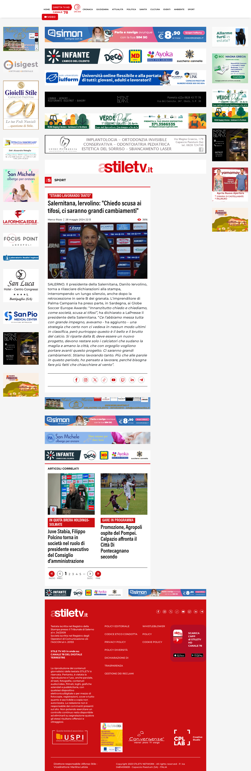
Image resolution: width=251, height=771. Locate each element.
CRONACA (88, 9)
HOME (47, 9)
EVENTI (166, 9)
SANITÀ (143, 9)
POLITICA (131, 9)
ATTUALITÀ (117, 9)
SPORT (191, 9)
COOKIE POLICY (152, 641)
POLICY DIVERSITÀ (116, 649)
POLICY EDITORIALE (117, 626)
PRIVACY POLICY (115, 641)
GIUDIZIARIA (102, 9)
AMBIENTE (179, 9)
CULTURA (155, 9)
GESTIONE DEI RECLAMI (119, 673)
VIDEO (49, 16)
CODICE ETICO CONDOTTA (121, 634)
